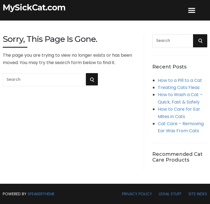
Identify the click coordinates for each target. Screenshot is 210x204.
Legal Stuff (170, 194)
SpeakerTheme (41, 194)
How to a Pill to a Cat (180, 80)
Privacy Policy (137, 194)
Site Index (197, 194)
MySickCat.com (34, 8)
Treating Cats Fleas (179, 87)
